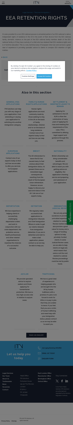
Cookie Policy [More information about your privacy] (31, 70)
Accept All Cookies (44, 76)
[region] (36, 71)
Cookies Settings (28, 76)
